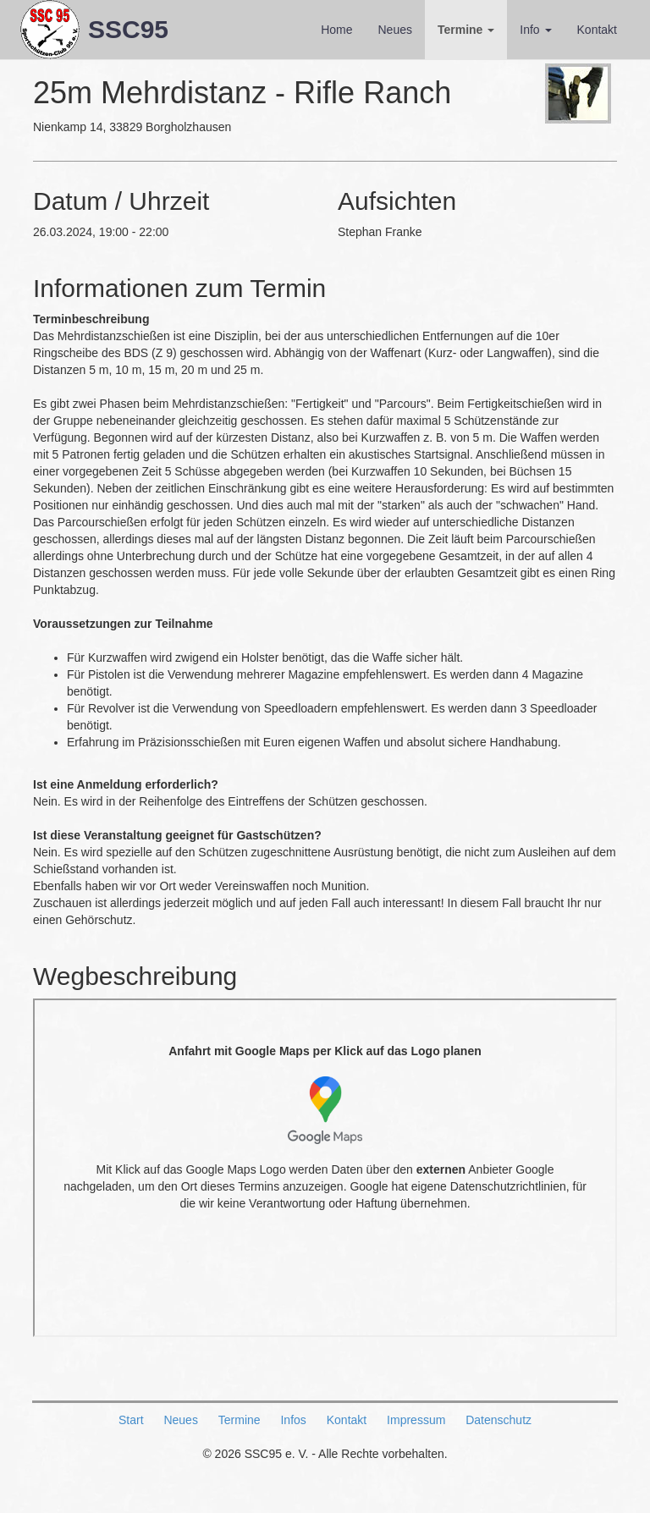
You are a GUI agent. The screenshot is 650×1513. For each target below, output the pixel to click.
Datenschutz (498, 1420)
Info (535, 29)
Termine (466, 29)
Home (336, 29)
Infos (293, 1420)
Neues (394, 29)
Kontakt (597, 29)
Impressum (416, 1420)
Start (131, 1420)
